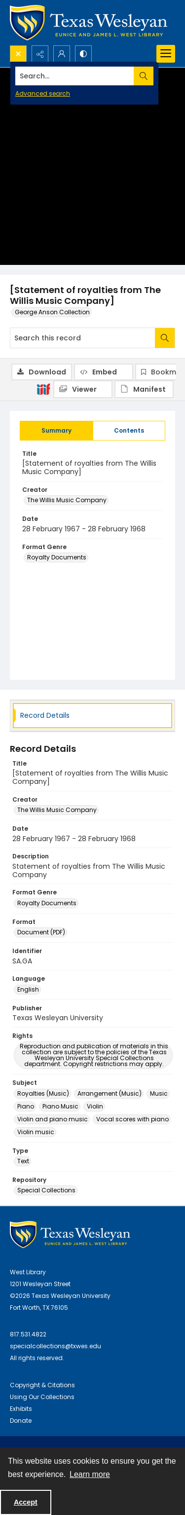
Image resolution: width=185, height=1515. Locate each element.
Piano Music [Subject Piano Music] (60, 1106)
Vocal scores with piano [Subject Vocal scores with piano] (132, 1119)
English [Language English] (28, 989)
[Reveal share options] (40, 54)
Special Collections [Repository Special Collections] (46, 1190)
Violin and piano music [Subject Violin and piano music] (52, 1119)
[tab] (56, 430)
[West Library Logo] (70, 1234)
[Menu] (165, 54)
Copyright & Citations (42, 1385)
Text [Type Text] (23, 1161)
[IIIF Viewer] (82, 389)
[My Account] (62, 54)
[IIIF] (43, 388)
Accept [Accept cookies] (25, 1502)
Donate (21, 1420)
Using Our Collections (42, 1397)
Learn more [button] (90, 1474)
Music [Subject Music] (159, 1093)
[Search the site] (75, 76)
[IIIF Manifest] (144, 389)
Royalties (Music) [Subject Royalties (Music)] (43, 1093)
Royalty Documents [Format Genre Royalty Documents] (56, 557)
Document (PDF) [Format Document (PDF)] (41, 932)
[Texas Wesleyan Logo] (88, 22)
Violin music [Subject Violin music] (35, 1132)
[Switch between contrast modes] (83, 54)
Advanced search (42, 93)
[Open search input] (18, 54)
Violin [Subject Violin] (95, 1106)
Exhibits (21, 1408)
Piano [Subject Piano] (25, 1106)
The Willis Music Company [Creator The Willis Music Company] (67, 500)
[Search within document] (165, 338)
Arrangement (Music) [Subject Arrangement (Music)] (109, 1093)
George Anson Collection (52, 312)
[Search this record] (82, 338)
